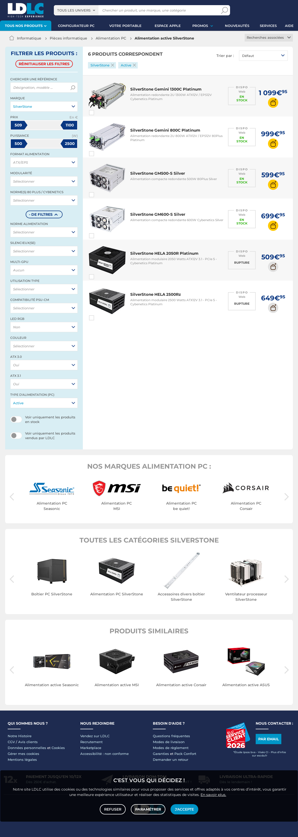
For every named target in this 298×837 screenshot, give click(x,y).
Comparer (101, 112)
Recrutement (91, 742)
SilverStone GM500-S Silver (157, 173)
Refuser (112, 809)
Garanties (161, 754)
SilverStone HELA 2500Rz (155, 294)
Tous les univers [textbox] (74, 10)
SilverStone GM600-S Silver (157, 214)
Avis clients (28, 742)
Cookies (58, 748)
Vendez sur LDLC (95, 736)
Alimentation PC (111, 38)
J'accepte (184, 809)
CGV (11, 742)
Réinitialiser (44, 64)
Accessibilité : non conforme (104, 754)
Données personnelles (27, 748)
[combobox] (76, 10)
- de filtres (41, 214)
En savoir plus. (213, 794)
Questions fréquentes (171, 736)
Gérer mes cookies (23, 754)
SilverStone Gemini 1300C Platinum (166, 89)
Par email (268, 739)
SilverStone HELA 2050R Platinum (164, 253)
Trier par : (225, 55)
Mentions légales (22, 759)
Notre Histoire (20, 736)
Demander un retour (170, 759)
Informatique (29, 38)
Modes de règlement (170, 748)
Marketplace (90, 748)
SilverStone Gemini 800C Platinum (165, 130)
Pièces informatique (68, 38)
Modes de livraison (169, 742)
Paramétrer (148, 809)
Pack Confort (185, 754)
